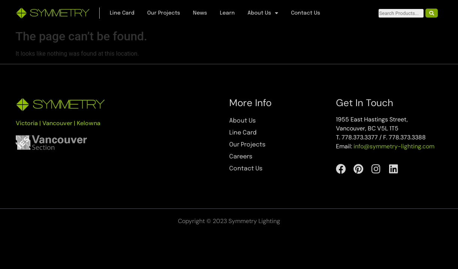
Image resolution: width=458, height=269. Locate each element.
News (200, 13)
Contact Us (305, 13)
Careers (240, 157)
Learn (227, 13)
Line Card (122, 13)
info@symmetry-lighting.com (394, 146)
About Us (263, 13)
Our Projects (163, 13)
